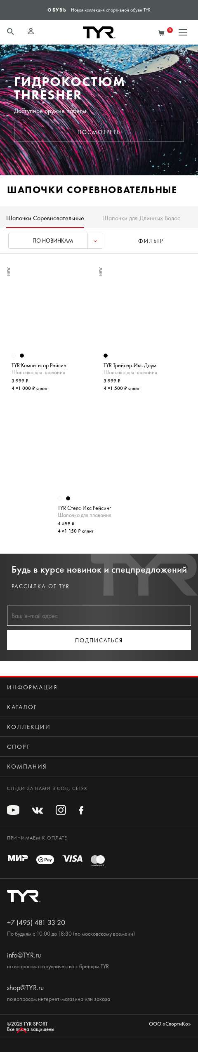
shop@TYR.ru (25, 987)
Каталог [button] (22, 707)
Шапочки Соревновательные (45, 218)
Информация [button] (32, 687)
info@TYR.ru (24, 955)
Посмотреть (99, 132)
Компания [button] (27, 766)
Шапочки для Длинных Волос (141, 218)
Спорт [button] (18, 746)
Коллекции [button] (29, 727)
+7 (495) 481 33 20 (36, 922)
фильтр (150, 241)
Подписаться (99, 640)
